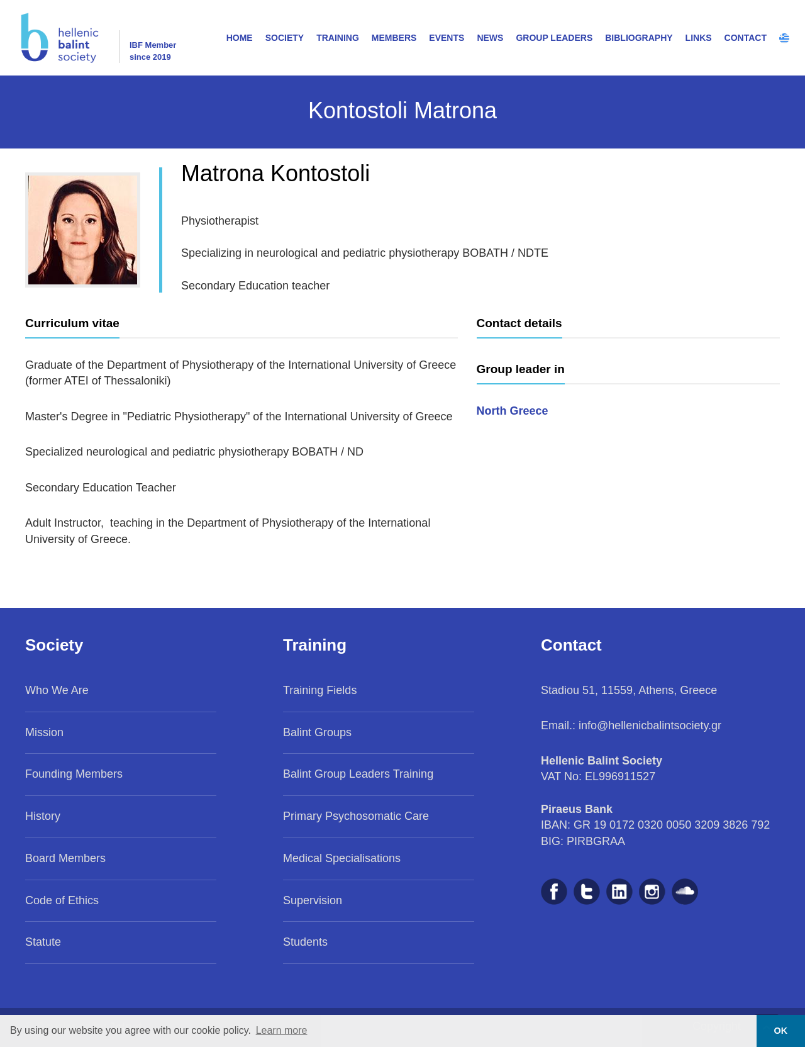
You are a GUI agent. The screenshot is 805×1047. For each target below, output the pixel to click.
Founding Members (74, 774)
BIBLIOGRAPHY (638, 38)
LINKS (699, 38)
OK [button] (781, 1031)
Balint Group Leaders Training (358, 774)
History (42, 816)
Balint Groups (317, 732)
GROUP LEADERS (554, 38)
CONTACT (745, 38)
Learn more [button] (282, 1030)
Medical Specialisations (342, 858)
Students (305, 942)
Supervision (312, 900)
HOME (239, 38)
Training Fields (320, 690)
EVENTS (446, 38)
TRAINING (337, 38)
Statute (43, 942)
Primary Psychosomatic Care (356, 816)
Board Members (65, 858)
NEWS (490, 38)
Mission (44, 732)
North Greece (512, 411)
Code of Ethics (62, 900)
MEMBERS (394, 38)
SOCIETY (284, 38)
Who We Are (57, 690)
